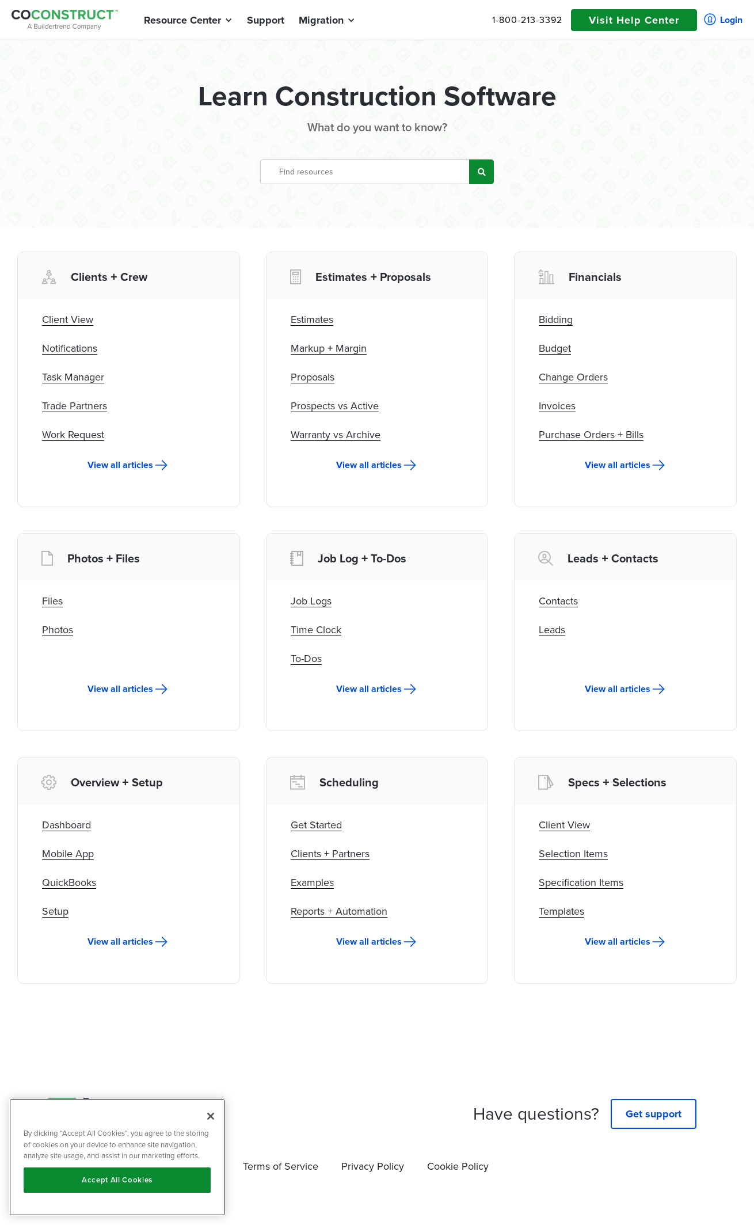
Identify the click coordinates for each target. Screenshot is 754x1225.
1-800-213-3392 (527, 20)
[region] (117, 1157)
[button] (182, 20)
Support (265, 20)
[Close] (210, 1116)
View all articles (120, 465)
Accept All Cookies (117, 1179)
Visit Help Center (634, 20)
